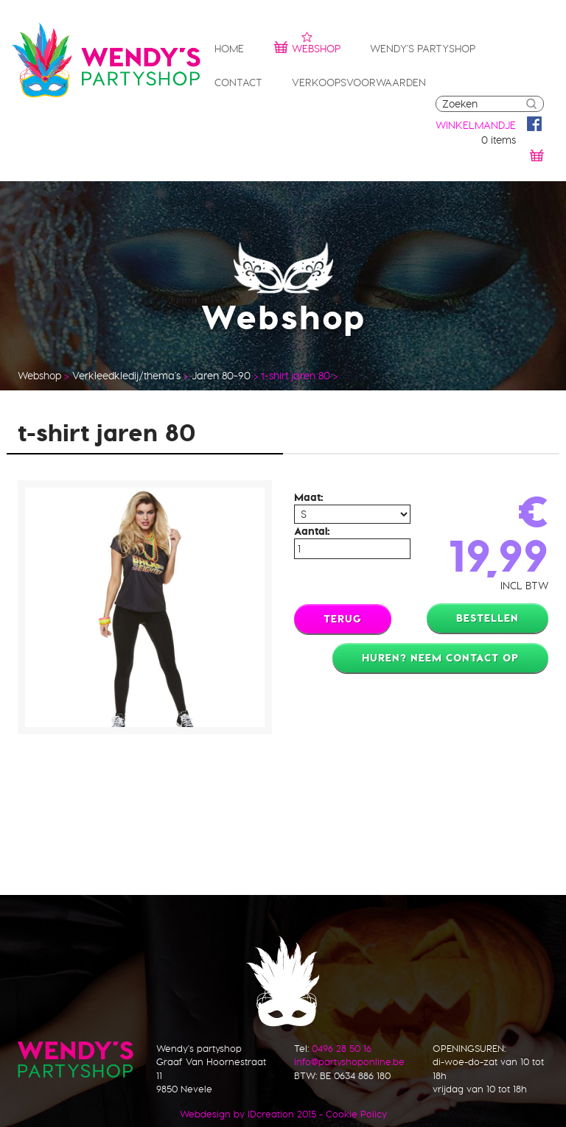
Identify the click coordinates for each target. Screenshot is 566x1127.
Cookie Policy (356, 1114)
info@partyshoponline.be (349, 1061)
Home (229, 49)
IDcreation (237, 1114)
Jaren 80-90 (221, 376)
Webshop (306, 47)
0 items (498, 140)
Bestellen (487, 618)
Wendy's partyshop (422, 49)
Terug (343, 618)
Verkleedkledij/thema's (126, 376)
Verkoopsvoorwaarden (359, 82)
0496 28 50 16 (341, 1048)
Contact (238, 82)
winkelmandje (476, 125)
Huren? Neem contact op (440, 657)
